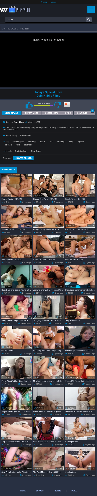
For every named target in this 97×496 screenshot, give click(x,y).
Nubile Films (25, 135)
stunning (61, 142)
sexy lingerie (18, 142)
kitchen (8, 145)
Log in (53, 2)
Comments (85, 112)
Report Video (31, 113)
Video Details (11, 113)
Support (40, 491)
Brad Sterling (20, 151)
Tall (50, 142)
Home (23, 491)
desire (42, 142)
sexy (71, 142)
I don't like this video (58, 105)
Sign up (44, 2)
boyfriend (28, 145)
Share (68, 113)
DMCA (74, 491)
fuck (18, 145)
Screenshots (51, 113)
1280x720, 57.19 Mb (23, 158)
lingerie (80, 142)
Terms (58, 491)
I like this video (29, 105)
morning (32, 142)
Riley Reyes (36, 151)
